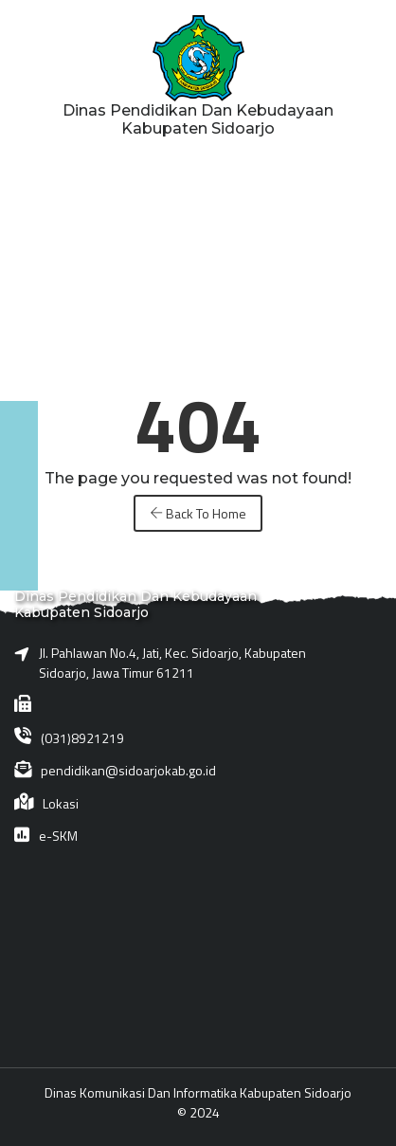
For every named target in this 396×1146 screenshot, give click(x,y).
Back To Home (198, 513)
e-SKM (58, 836)
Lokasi (61, 803)
